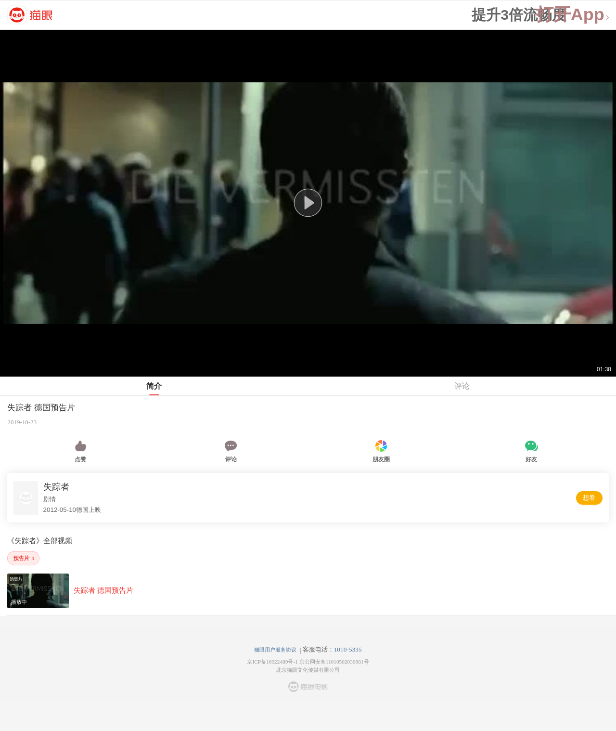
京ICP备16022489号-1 (272, 662)
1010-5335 (348, 649)
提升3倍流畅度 (519, 15)
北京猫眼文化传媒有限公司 (308, 670)
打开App (573, 15)
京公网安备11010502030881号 (334, 662)
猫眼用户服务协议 (275, 650)
